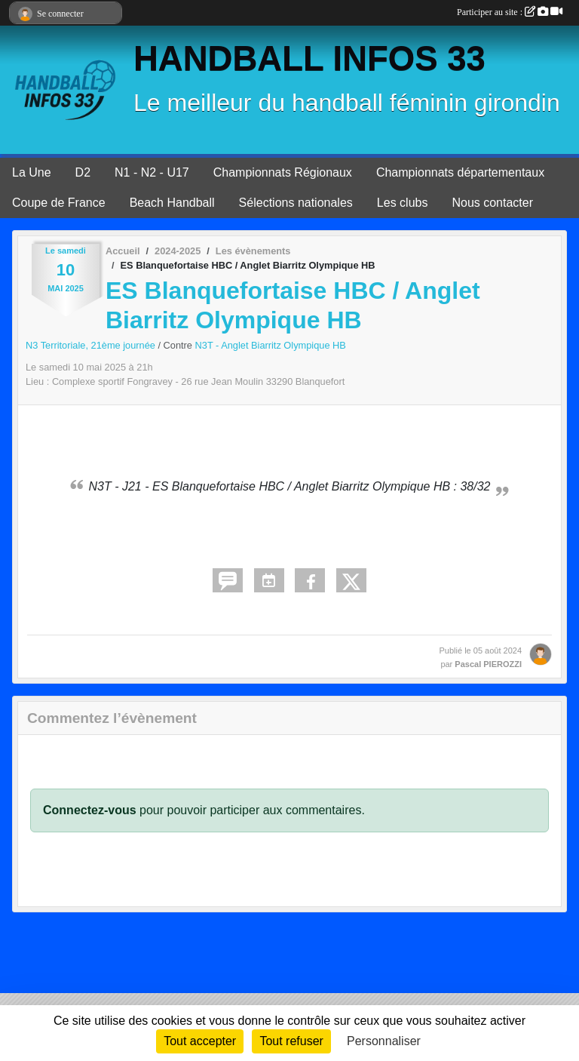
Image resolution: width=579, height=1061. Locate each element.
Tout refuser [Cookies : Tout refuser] (291, 1041)
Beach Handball (172, 202)
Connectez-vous (89, 810)
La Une (31, 172)
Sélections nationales (296, 202)
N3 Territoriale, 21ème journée (92, 345)
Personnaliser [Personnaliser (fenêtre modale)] (384, 1041)
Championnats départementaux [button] (460, 172)
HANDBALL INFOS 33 (309, 58)
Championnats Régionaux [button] (282, 172)
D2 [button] (82, 172)
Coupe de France (59, 202)
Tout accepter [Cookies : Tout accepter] (200, 1041)
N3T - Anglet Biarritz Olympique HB (270, 345)
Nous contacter (492, 202)
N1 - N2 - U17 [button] (152, 172)
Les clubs (402, 202)
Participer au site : (509, 12)
